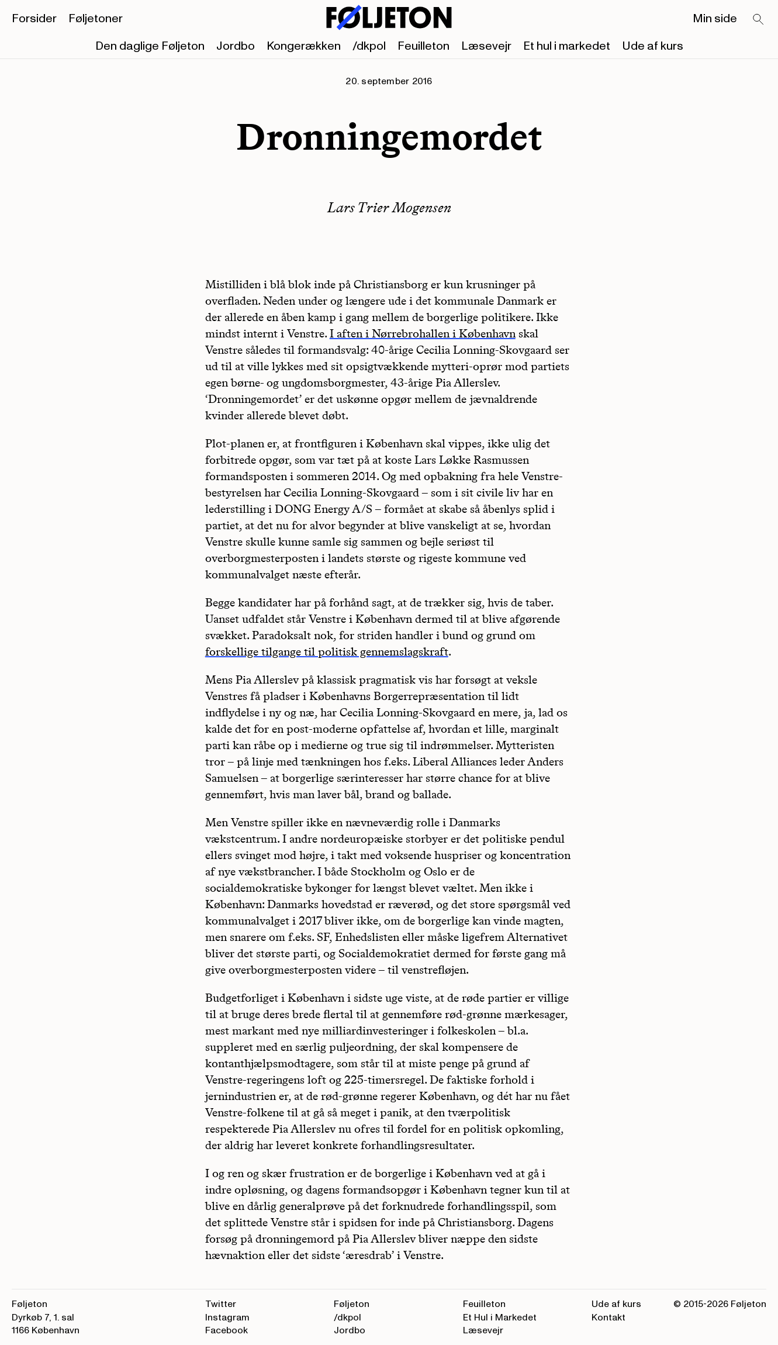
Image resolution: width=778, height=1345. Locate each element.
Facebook (226, 1330)
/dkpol (369, 46)
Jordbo (235, 46)
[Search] (758, 19)
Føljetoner (95, 19)
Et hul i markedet (566, 46)
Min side (715, 19)
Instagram (227, 1317)
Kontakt (608, 1317)
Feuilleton (423, 46)
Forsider (34, 19)
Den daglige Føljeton (150, 46)
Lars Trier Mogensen (389, 207)
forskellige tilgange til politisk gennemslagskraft (326, 651)
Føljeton (351, 1304)
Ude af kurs (652, 46)
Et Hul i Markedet (500, 1317)
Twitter (220, 1304)
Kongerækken (304, 46)
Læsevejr (486, 46)
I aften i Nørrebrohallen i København (423, 333)
